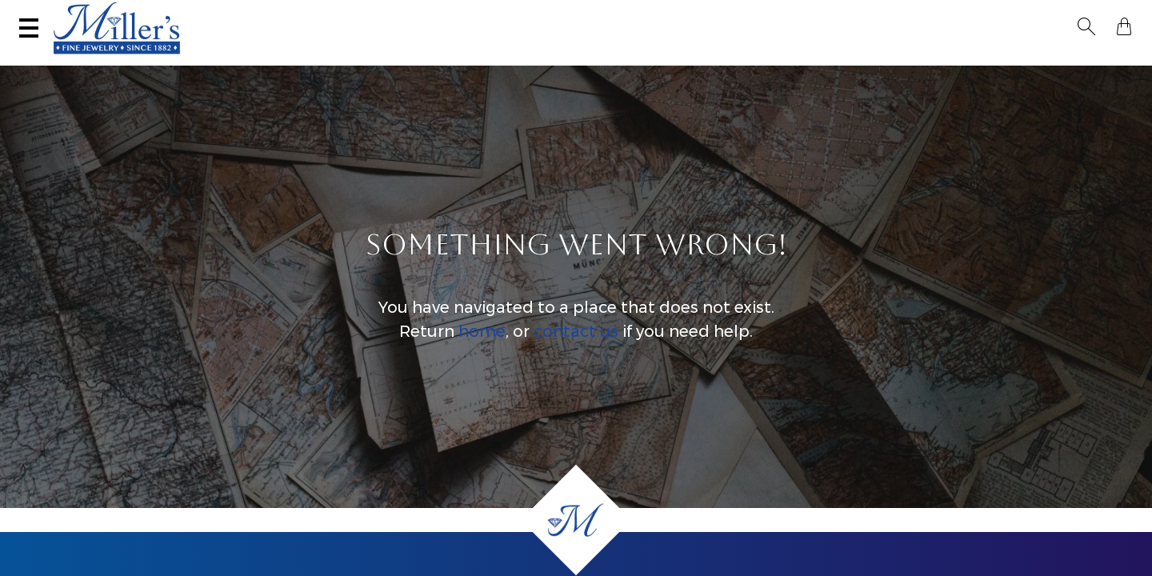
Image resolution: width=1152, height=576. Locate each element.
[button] (1091, 14)
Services (500, 13)
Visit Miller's (226, 13)
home (482, 347)
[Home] (576, 520)
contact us (576, 347)
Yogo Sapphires (380, 61)
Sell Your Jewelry (371, 13)
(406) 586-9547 (93, 13)
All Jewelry (950, 61)
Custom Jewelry (1063, 61)
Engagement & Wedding (683, 61)
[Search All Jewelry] (972, 15)
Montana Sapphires (518, 61)
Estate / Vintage (836, 61)
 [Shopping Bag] (1119, 14)
